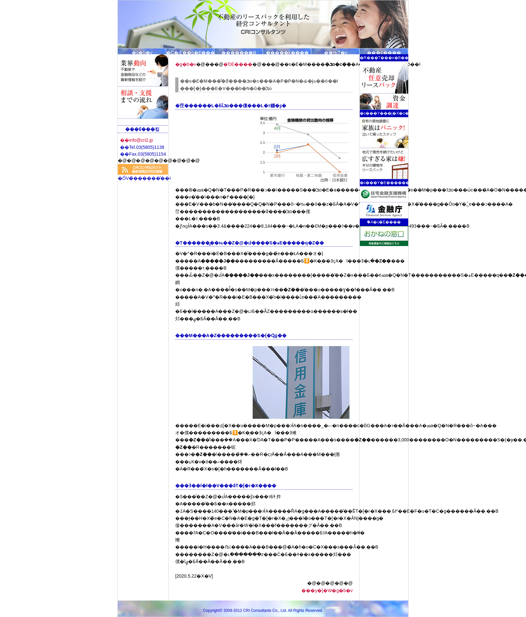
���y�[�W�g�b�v (327, 590)
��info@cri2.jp (136, 140)
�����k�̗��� (287, 52)
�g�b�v (142, 52)
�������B (238, 52)
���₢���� (384, 52)
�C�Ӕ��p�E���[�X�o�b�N (190, 52)
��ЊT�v (335, 52)
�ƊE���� (237, 64)
